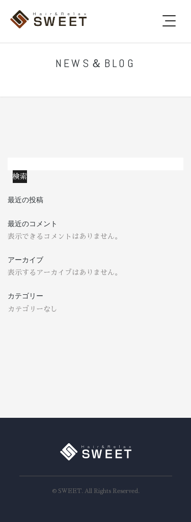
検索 (15, 163)
